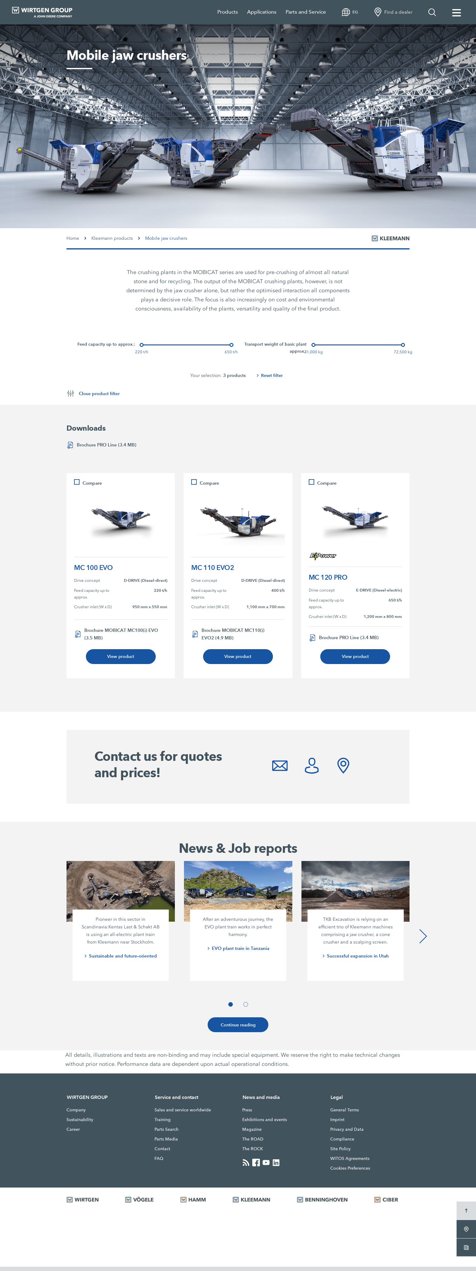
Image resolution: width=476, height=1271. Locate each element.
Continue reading (238, 1028)
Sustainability (79, 1124)
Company (76, 1114)
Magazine (252, 1133)
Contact (162, 1153)
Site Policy (340, 1153)
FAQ (159, 1162)
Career (73, 1133)
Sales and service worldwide (183, 1114)
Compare (92, 483)
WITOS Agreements (349, 1162)
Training (163, 1124)
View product (121, 657)
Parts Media (166, 1143)
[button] (230, 1007)
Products (227, 12)
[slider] (142, 345)
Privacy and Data (347, 1133)
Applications (262, 12)
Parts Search (166, 1133)
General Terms (344, 1114)
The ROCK (252, 1153)
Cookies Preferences (350, 1172)
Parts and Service (306, 12)
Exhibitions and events (264, 1124)
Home (72, 238)
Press (247, 1114)
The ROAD (253, 1143)
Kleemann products (112, 238)
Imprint (337, 1124)
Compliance (342, 1143)
